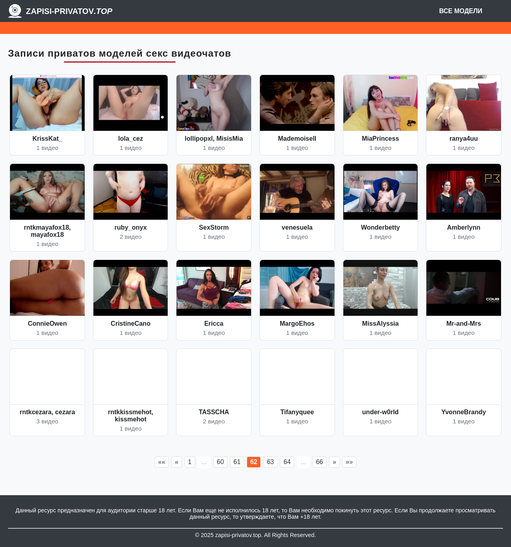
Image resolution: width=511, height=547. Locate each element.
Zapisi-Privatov (69, 11)
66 (319, 461)
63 (270, 461)
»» (349, 461)
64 (287, 461)
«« (161, 461)
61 (237, 461)
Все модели (460, 11)
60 (220, 461)
